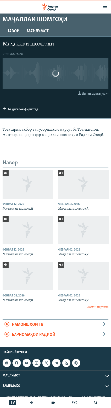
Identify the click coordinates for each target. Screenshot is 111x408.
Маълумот (38, 31)
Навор (12, 31)
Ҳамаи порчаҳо (97, 307)
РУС (75, 402)
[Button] (20, 110)
